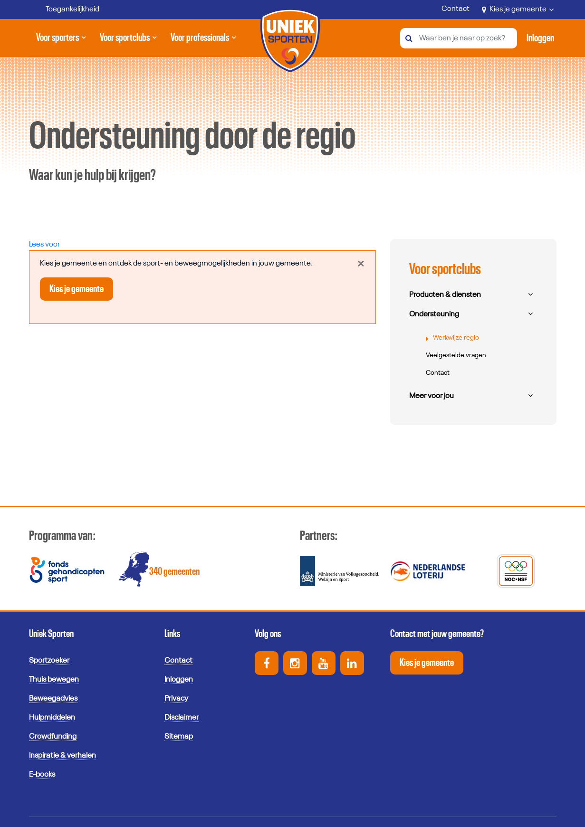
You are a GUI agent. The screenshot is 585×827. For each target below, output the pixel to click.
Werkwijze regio (456, 337)
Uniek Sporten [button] (51, 633)
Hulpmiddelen (52, 718)
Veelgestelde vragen (456, 355)
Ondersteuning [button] (434, 314)
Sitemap (178, 737)
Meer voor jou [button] (431, 396)
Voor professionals (199, 41)
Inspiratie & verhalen (62, 756)
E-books (42, 775)
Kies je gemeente (518, 9)
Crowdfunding (53, 737)
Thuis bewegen (54, 680)
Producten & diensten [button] (445, 295)
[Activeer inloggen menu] (540, 38)
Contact (455, 9)
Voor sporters (59, 41)
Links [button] (172, 633)
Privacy (176, 699)
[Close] (360, 263)
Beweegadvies (53, 699)
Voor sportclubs (124, 41)
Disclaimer (181, 718)
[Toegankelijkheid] (65, 9)
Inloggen (178, 680)
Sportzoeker (49, 661)
